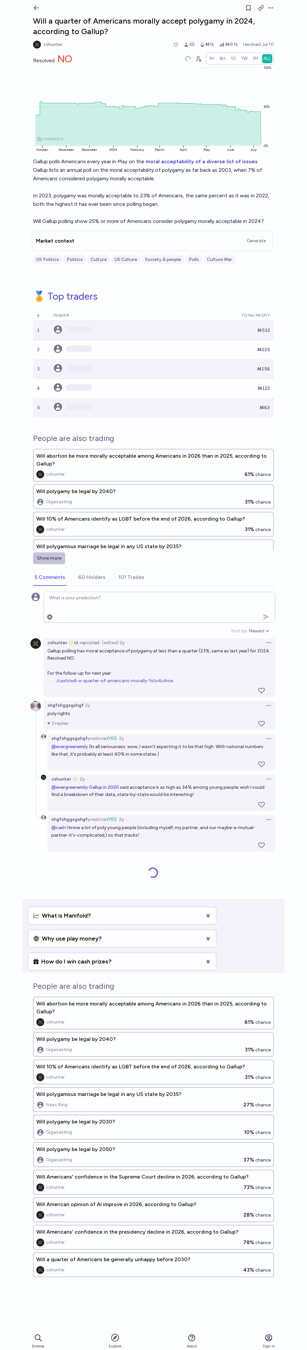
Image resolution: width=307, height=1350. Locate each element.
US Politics (47, 259)
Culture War (219, 259)
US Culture (126, 259)
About (192, 1341)
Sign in (268, 1341)
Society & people (163, 259)
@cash (58, 827)
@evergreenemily (69, 746)
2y (87, 705)
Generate (256, 241)
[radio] (212, 58)
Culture (99, 259)
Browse (38, 1341)
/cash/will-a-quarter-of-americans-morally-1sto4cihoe (115, 681)
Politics (75, 259)
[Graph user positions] (198, 58)
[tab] (49, 577)
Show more (49, 558)
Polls (194, 259)
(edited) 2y (113, 642)
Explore (115, 1340)
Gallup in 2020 (104, 787)
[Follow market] (248, 8)
